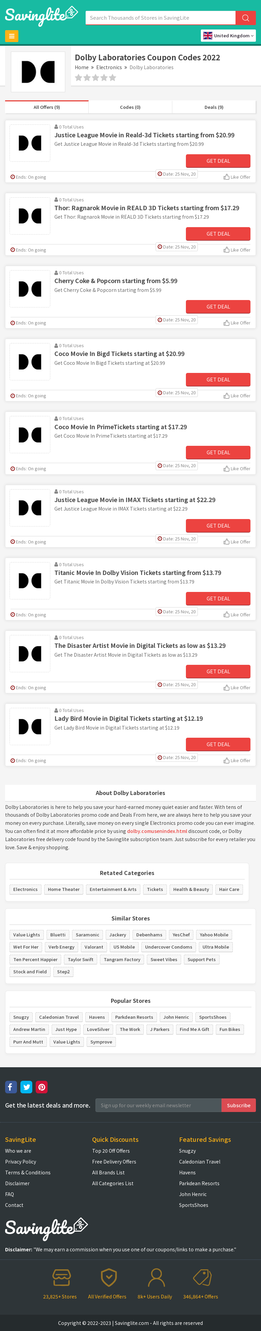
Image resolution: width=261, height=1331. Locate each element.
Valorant (94, 946)
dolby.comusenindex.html (157, 831)
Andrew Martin (29, 1029)
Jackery (117, 934)
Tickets (155, 889)
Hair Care (229, 889)
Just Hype (66, 1029)
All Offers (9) (47, 107)
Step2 (63, 971)
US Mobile (124, 946)
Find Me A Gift (194, 1029)
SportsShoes (213, 1017)
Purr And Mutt (28, 1041)
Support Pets (202, 959)
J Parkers (160, 1029)
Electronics (109, 67)
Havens (97, 1017)
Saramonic (87, 934)
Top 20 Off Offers (111, 1150)
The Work (130, 1029)
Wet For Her (25, 946)
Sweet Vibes (164, 959)
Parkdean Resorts (134, 1017)
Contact (14, 1204)
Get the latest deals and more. (47, 1105)
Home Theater (64, 889)
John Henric (176, 1017)
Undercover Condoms (168, 946)
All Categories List (113, 1183)
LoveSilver (98, 1029)
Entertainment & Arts (113, 889)
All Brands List (108, 1172)
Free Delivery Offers (114, 1161)
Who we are (18, 1150)
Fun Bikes (230, 1029)
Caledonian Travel (59, 1017)
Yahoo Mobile (214, 934)
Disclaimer (17, 1183)
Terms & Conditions (28, 1172)
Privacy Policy (20, 1161)
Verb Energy (61, 946)
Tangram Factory (122, 959)
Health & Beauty (191, 889)
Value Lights (26, 934)
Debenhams (149, 934)
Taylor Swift (80, 959)
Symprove (101, 1041)
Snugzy (21, 1017)
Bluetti (58, 934)
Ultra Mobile (216, 946)
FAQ (9, 1194)
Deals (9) (214, 107)
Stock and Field (30, 971)
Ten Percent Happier (35, 959)
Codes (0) (130, 107)
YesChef (181, 934)
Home (82, 67)
